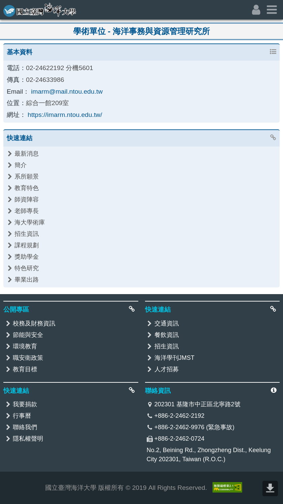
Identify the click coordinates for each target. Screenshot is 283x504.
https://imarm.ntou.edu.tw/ (65, 114)
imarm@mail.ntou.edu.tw (67, 91)
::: (4, 5)
